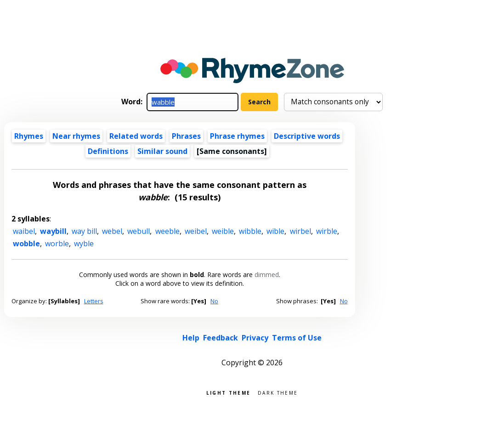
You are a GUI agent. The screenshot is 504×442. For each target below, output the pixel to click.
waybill (53, 231)
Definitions (108, 151)
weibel (196, 231)
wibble (250, 231)
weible (223, 231)
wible (275, 231)
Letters (93, 301)
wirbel (300, 231)
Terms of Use (297, 338)
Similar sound (162, 151)
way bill (84, 231)
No (214, 301)
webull (138, 231)
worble (57, 243)
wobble (26, 243)
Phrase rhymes (237, 136)
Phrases (186, 136)
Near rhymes (76, 136)
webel (112, 231)
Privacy (255, 338)
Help (190, 338)
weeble (167, 231)
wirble (326, 231)
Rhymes (28, 136)
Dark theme (278, 392)
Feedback (220, 338)
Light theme (228, 392)
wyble (84, 243)
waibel (24, 231)
